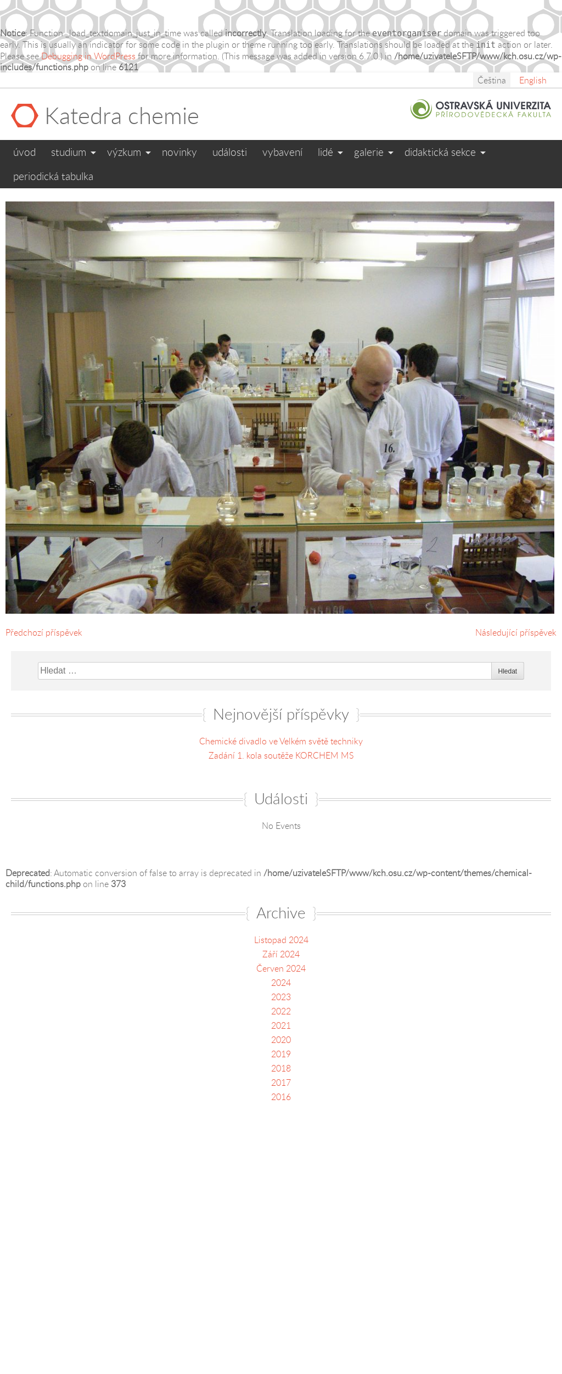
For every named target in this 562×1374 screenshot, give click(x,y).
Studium (68, 152)
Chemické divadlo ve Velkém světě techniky (281, 741)
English (533, 80)
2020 (281, 1040)
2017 (281, 1082)
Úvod (24, 152)
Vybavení (282, 152)
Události (229, 152)
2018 (281, 1068)
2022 (281, 1011)
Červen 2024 (281, 968)
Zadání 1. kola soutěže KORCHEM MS (281, 755)
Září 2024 (281, 954)
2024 (281, 983)
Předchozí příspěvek (43, 632)
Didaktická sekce (440, 152)
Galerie (369, 152)
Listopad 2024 (281, 940)
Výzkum (124, 152)
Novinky (179, 152)
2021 (281, 1025)
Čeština (491, 80)
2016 (281, 1097)
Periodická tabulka (53, 176)
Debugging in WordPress (88, 56)
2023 (281, 997)
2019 (281, 1054)
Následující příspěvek (516, 632)
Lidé (325, 152)
